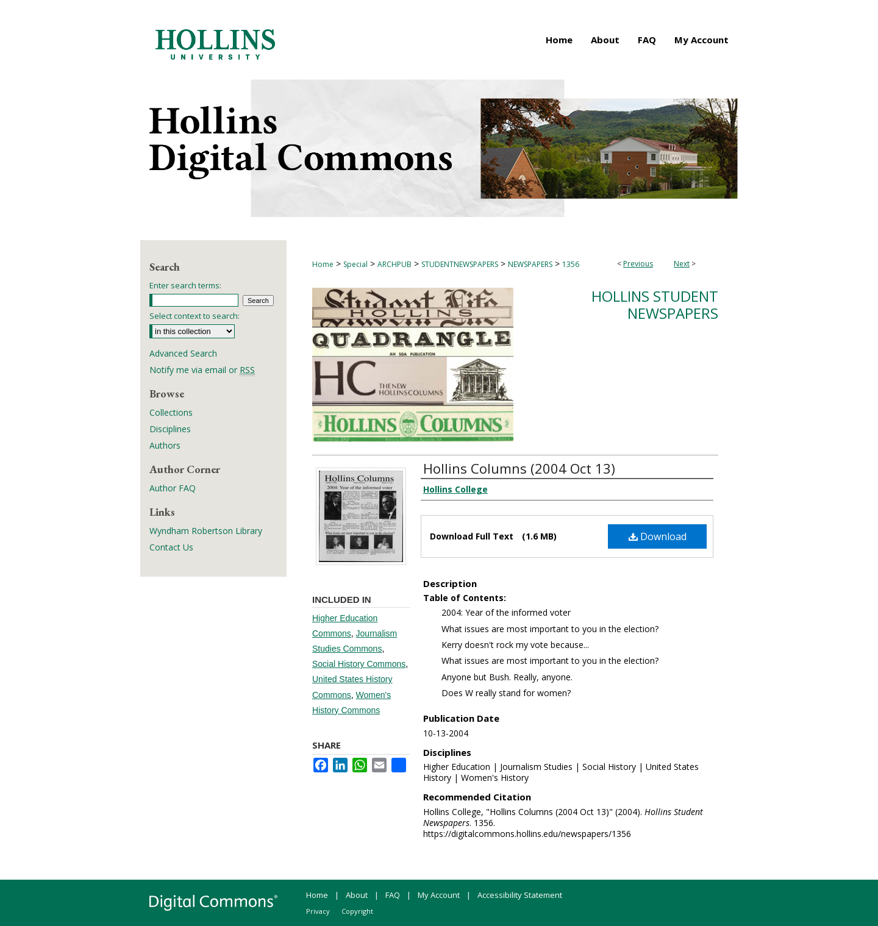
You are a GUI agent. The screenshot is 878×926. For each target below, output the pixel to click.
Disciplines (170, 429)
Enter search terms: (185, 285)
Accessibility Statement (519, 894)
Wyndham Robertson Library (205, 530)
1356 (570, 264)
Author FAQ (172, 488)
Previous (638, 263)
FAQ (392, 894)
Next (682, 263)
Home (323, 264)
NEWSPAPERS (530, 264)
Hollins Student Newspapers (654, 305)
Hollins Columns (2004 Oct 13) (519, 468)
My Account (439, 894)
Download (658, 536)
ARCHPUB (394, 264)
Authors (164, 445)
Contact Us (171, 547)
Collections (171, 412)
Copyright (357, 911)
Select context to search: (194, 315)
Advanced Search (183, 353)
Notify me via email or (202, 370)
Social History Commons (358, 664)
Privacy (318, 911)
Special (355, 264)
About (357, 894)
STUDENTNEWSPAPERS (459, 264)
